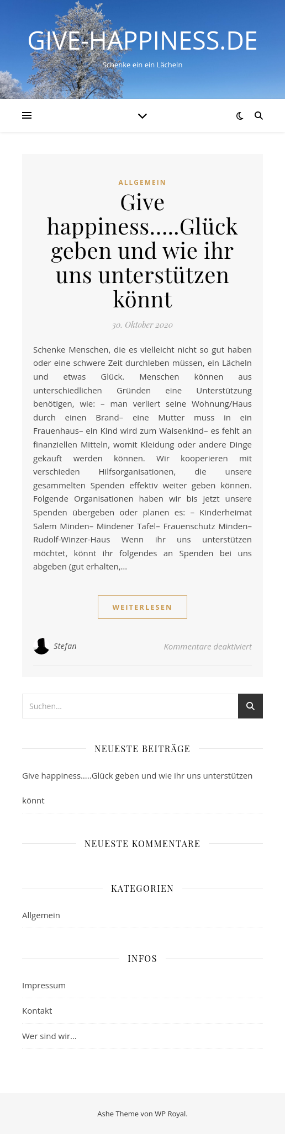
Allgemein (142, 182)
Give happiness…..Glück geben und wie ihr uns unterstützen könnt (143, 250)
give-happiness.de (142, 40)
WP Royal (170, 1114)
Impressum (44, 985)
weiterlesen (142, 607)
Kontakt (37, 1010)
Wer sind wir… (49, 1035)
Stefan (65, 646)
